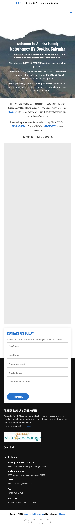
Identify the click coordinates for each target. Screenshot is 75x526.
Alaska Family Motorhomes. (34, 513)
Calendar (12, 111)
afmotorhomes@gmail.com (50, 3)
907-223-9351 (49, 126)
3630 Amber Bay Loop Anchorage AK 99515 (26, 475)
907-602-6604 (31, 2)
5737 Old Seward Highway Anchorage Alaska (27, 466)
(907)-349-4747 (15, 493)
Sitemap (62, 513)
